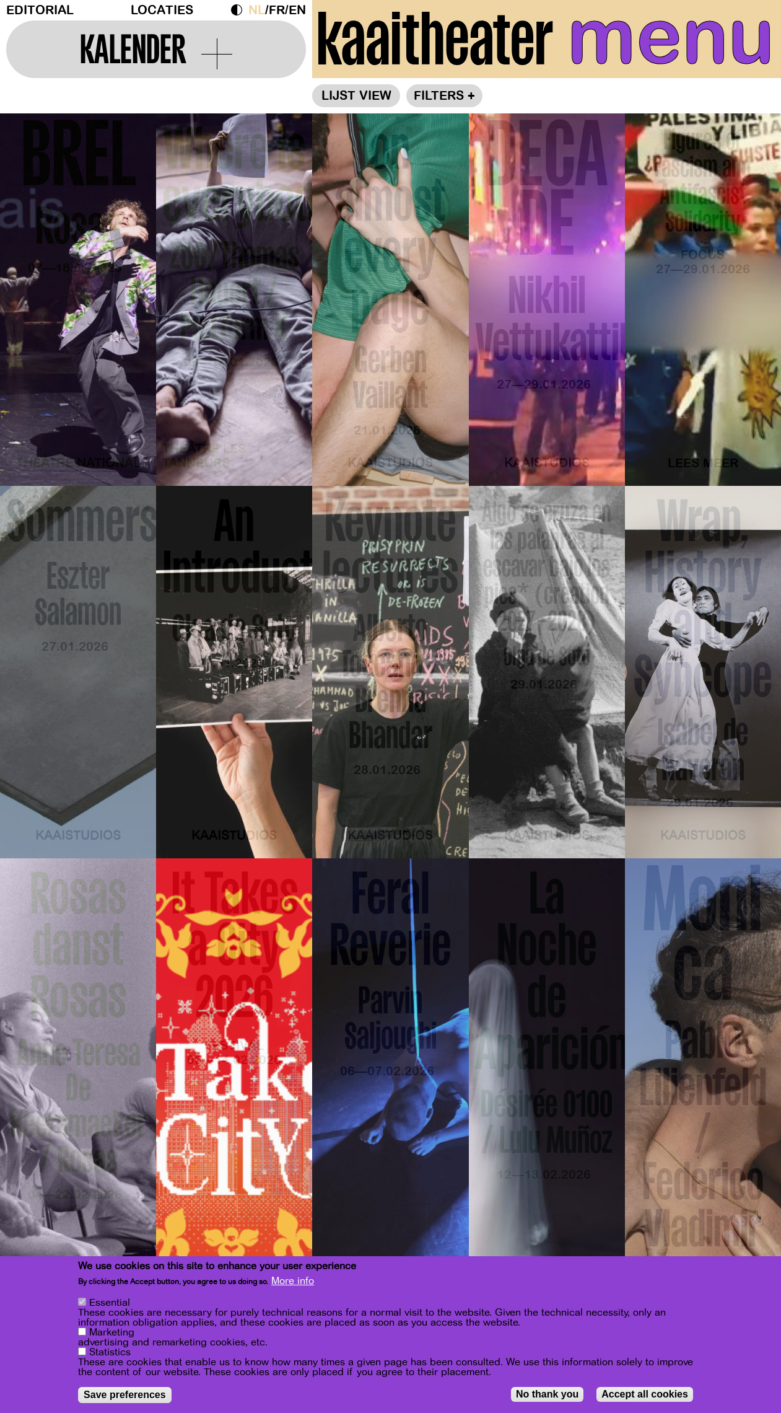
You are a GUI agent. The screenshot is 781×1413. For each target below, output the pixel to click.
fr (277, 10)
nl (256, 10)
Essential (109, 1304)
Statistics (110, 1354)
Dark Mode (239, 9)
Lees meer (703, 463)
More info (292, 1283)
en (297, 10)
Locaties (162, 10)
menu (671, 37)
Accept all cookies (644, 1396)
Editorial (40, 10)
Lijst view (356, 95)
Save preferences (125, 1396)
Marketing (111, 1334)
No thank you (547, 1396)
